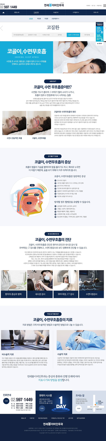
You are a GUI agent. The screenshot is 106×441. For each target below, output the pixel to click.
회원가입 (99, 5)
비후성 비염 (46, 35)
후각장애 (87, 35)
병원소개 (23, 418)
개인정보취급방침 (42, 418)
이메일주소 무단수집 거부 (58, 418)
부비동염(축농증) (19, 35)
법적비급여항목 (81, 418)
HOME (88, 5)
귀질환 (46, 18)
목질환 (39, 18)
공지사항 (70, 418)
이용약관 (32, 418)
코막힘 (60, 35)
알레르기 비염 (32, 35)
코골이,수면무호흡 (73, 35)
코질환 (31, 18)
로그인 (94, 5)
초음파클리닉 (55, 18)
